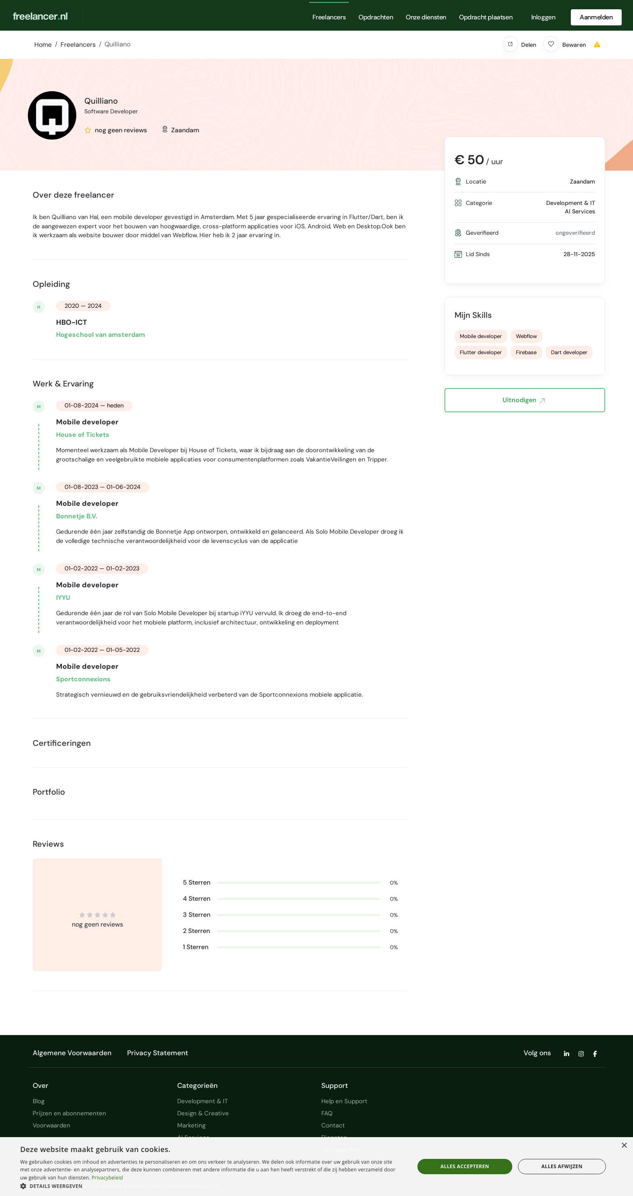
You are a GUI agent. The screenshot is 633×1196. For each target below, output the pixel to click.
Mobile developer (481, 336)
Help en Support (344, 1101)
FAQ (327, 1113)
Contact (333, 1125)
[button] (510, 44)
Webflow (526, 336)
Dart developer (569, 352)
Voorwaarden (51, 1125)
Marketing (191, 1125)
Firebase (526, 352)
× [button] (624, 1146)
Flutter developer (481, 352)
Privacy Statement (157, 1052)
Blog (38, 1101)
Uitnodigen (524, 400)
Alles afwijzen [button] (562, 1166)
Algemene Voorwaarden (72, 1052)
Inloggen (543, 17)
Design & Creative (203, 1113)
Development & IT (202, 1101)
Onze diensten (426, 17)
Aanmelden (596, 17)
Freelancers (329, 17)
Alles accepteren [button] (464, 1166)
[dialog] (316, 1166)
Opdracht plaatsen (485, 17)
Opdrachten (375, 17)
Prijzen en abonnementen (69, 1113)
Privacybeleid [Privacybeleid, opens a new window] (107, 1177)
